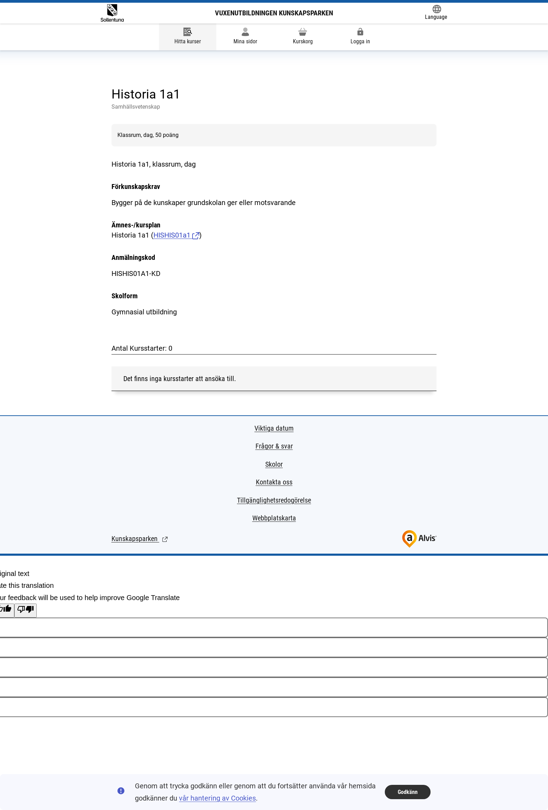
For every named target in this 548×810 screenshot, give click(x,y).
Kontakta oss (274, 482)
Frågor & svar (274, 446)
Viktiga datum (274, 428)
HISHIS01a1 (176, 235)
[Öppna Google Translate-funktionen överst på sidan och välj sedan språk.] (436, 12)
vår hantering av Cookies (217, 798)
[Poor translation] (25, 611)
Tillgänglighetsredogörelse (274, 500)
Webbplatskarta (274, 518)
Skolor (274, 464)
